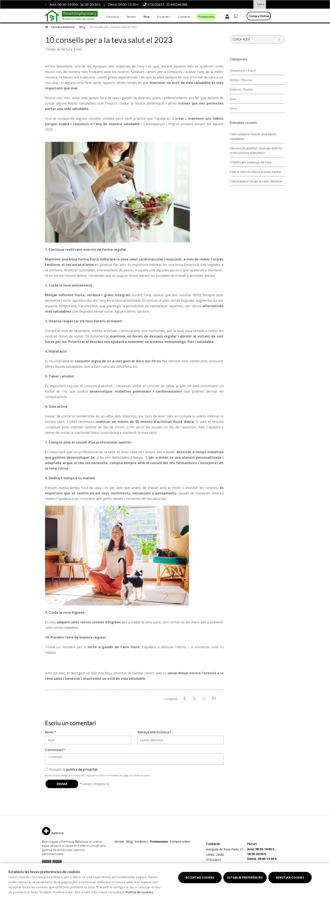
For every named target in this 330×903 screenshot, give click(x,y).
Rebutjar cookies (290, 877)
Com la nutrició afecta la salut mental (255, 172)
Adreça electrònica (154, 732)
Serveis (131, 16)
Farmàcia (112, 16)
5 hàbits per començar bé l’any (250, 162)
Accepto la (71, 769)
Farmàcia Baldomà (63, 27)
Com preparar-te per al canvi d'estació (256, 181)
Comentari (55, 750)
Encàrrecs (163, 16)
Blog (146, 16)
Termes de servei (141, 775)
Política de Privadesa (108, 775)
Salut (233, 99)
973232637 (213, 860)
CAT (259, 4)
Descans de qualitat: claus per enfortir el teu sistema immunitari (256, 150)
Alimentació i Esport (243, 70)
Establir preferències (245, 877)
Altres (234, 108)
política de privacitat (82, 769)
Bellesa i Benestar (241, 80)
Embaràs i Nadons (241, 89)
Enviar (62, 784)
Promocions (206, 16)
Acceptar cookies (199, 877)
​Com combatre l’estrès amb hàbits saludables (253, 136)
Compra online (259, 16)
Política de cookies (139, 892)
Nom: (50, 732)
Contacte (184, 16)
